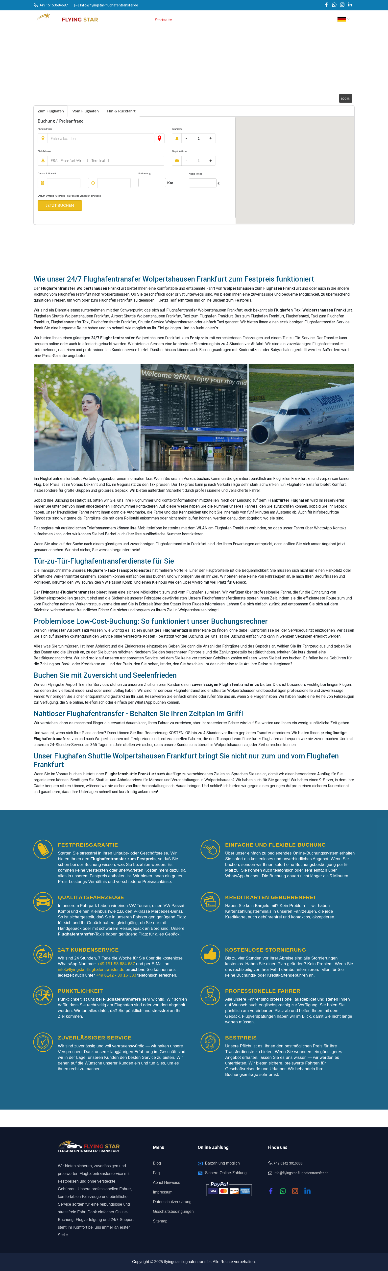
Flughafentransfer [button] (253, 20)
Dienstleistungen (216, 20)
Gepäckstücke (179, 151)
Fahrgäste (177, 128)
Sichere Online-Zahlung (225, 1173)
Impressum (162, 1192)
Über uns (186, 20)
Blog (157, 1163)
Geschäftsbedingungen (173, 1211)
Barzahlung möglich (222, 1163)
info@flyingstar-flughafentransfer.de (91, 969)
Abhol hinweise (292, 20)
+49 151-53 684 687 (116, 963)
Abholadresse (45, 128)
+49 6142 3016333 (288, 1163)
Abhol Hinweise (166, 1182)
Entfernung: (144, 173)
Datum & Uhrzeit (47, 173)
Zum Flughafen (51, 110)
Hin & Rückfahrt (121, 110)
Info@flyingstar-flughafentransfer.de (301, 1173)
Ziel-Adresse (44, 151)
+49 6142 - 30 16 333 (116, 975)
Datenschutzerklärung (172, 1202)
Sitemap (160, 1221)
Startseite (163, 20)
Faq (156, 1173)
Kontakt (319, 20)
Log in (345, 98)
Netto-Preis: (195, 173)
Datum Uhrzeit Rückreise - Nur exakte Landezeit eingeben (69, 195)
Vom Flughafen (85, 110)
